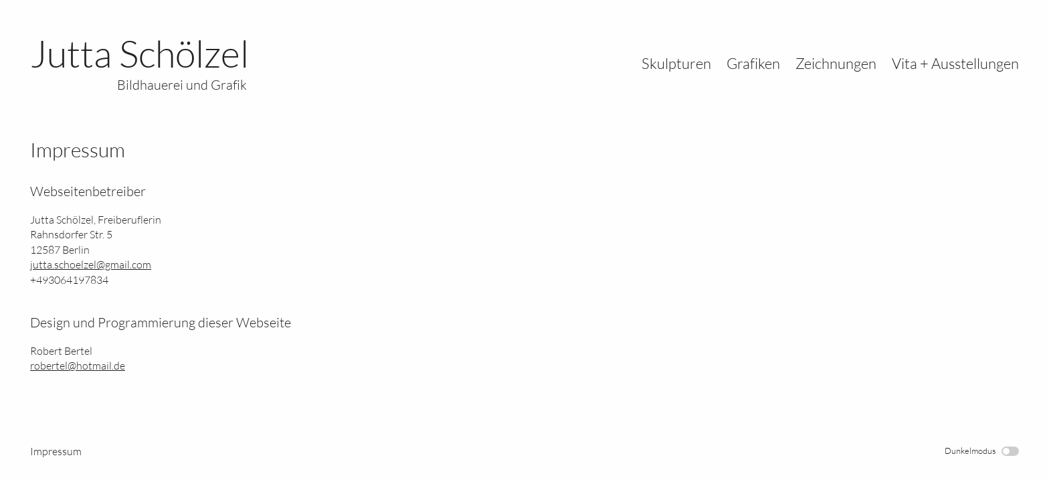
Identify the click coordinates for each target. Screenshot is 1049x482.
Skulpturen (676, 63)
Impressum (56, 451)
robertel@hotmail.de (77, 365)
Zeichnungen (835, 63)
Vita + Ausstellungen (955, 63)
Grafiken (753, 63)
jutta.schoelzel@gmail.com (90, 264)
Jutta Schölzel (139, 62)
